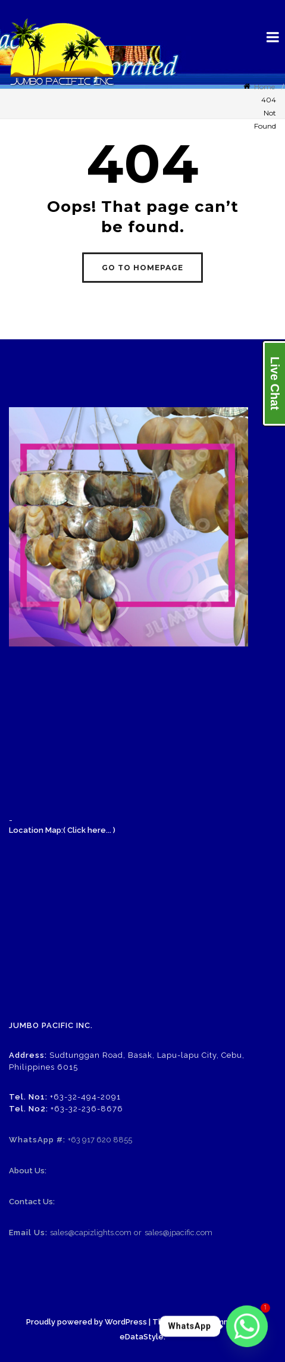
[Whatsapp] (247, 1326)
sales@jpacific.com (178, 1232)
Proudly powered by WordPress (86, 1321)
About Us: (27, 1170)
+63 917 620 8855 (100, 1139)
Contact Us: (32, 1201)
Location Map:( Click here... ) (62, 830)
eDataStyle (142, 1336)
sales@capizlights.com (90, 1232)
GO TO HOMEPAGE (142, 267)
